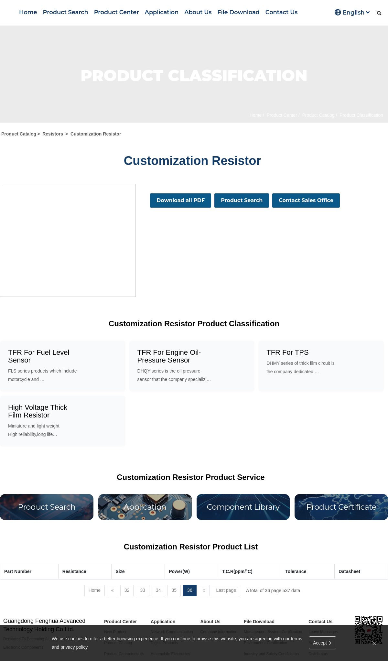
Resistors (52, 133)
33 (142, 590)
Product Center (116, 12)
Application (162, 12)
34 (158, 590)
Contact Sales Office (306, 200)
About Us (197, 12)
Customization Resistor (95, 133)
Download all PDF (180, 200)
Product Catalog (318, 115)
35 (174, 590)
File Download (238, 12)
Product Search (65, 12)
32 (127, 590)
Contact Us (281, 12)
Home (28, 12)
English (352, 12)
